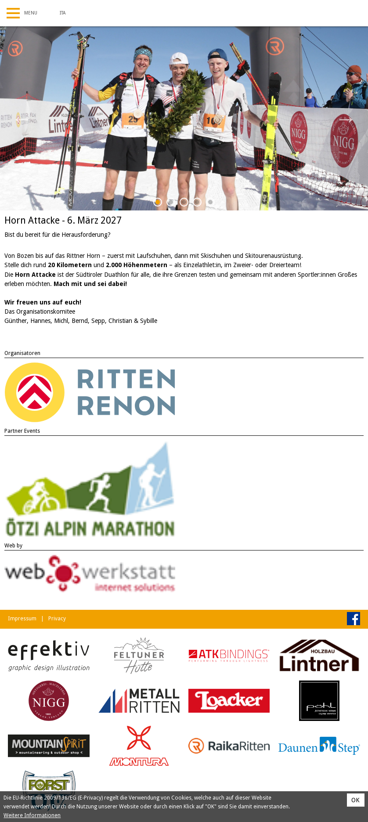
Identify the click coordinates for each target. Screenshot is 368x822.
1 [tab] (157, 203)
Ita (62, 13)
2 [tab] (171, 203)
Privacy (57, 619)
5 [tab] (210, 203)
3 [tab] (184, 203)
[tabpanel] (184, 118)
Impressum (22, 619)
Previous (22, 119)
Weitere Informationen (32, 815)
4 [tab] (197, 203)
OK (355, 800)
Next (346, 119)
